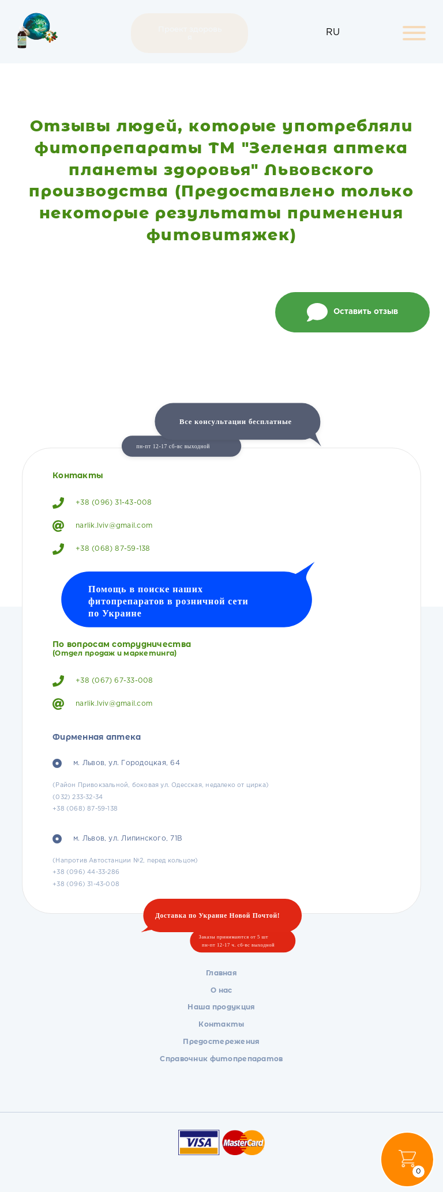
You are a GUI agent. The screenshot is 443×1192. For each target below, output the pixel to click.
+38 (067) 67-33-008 (102, 681)
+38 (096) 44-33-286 (85, 872)
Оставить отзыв (352, 312)
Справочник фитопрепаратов (221, 1058)
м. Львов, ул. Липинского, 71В (117, 838)
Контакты (221, 1024)
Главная (221, 972)
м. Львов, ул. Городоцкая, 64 (116, 763)
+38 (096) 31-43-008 (102, 503)
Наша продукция (221, 1006)
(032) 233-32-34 (77, 797)
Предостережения (221, 1041)
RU (333, 32)
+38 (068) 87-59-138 (101, 549)
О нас (221, 990)
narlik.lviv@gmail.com (102, 526)
